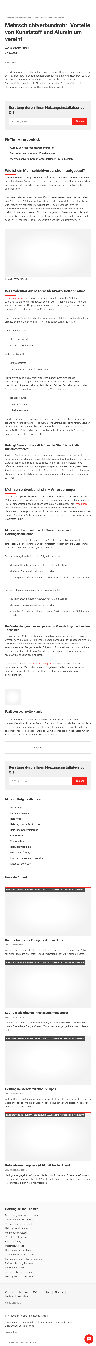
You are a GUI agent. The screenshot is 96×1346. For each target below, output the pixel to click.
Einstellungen (45, 1322)
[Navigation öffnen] (88, 5)
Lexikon (46, 1292)
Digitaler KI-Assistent (17, 1296)
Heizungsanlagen (17, 298)
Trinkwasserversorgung (40, 663)
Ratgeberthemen (17, 18)
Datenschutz (28, 1322)
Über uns (23, 1292)
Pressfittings (81, 504)
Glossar (59, 1292)
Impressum (11, 1322)
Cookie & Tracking (65, 1322)
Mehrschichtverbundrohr (53, 18)
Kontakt (9, 1292)
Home (7, 18)
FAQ (35, 1292)
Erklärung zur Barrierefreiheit (19, 1325)
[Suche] (83, 6)
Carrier (35, 1343)
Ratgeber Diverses (33, 18)
